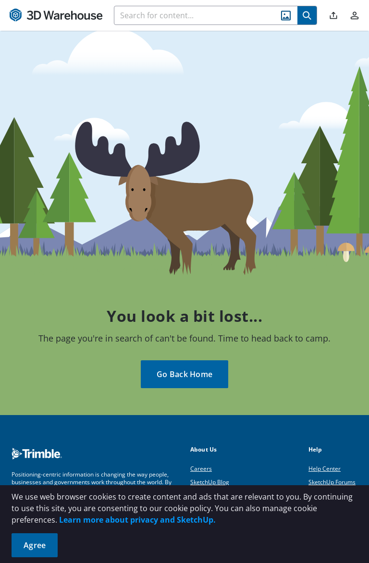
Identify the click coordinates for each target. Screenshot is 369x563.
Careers (201, 469)
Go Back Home (184, 374)
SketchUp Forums (332, 482)
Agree (35, 545)
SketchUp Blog (209, 482)
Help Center (324, 469)
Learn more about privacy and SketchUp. (137, 519)
